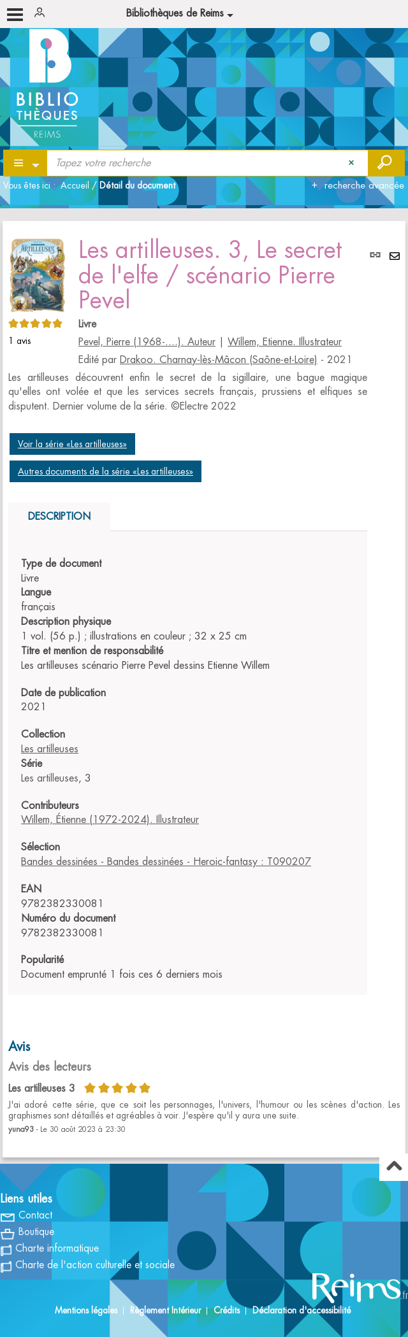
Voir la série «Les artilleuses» (72, 444)
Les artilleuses (49, 749)
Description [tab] (59, 516)
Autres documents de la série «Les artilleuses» (105, 471)
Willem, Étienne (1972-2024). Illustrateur (110, 820)
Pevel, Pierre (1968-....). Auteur (146, 342)
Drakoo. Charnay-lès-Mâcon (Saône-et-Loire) (218, 360)
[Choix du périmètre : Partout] (26, 163)
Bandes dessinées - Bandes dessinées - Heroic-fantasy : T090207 (166, 862)
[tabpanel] (187, 769)
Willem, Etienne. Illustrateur (285, 342)
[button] (37, 272)
